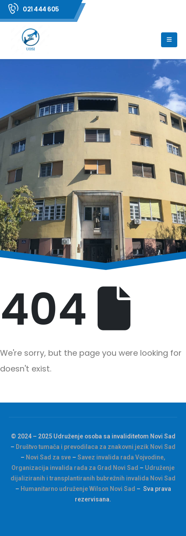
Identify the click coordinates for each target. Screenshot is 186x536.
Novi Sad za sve (48, 457)
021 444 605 (41, 9)
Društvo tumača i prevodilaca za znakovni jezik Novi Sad (95, 446)
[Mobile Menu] (169, 39)
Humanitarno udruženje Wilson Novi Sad (78, 488)
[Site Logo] (31, 39)
